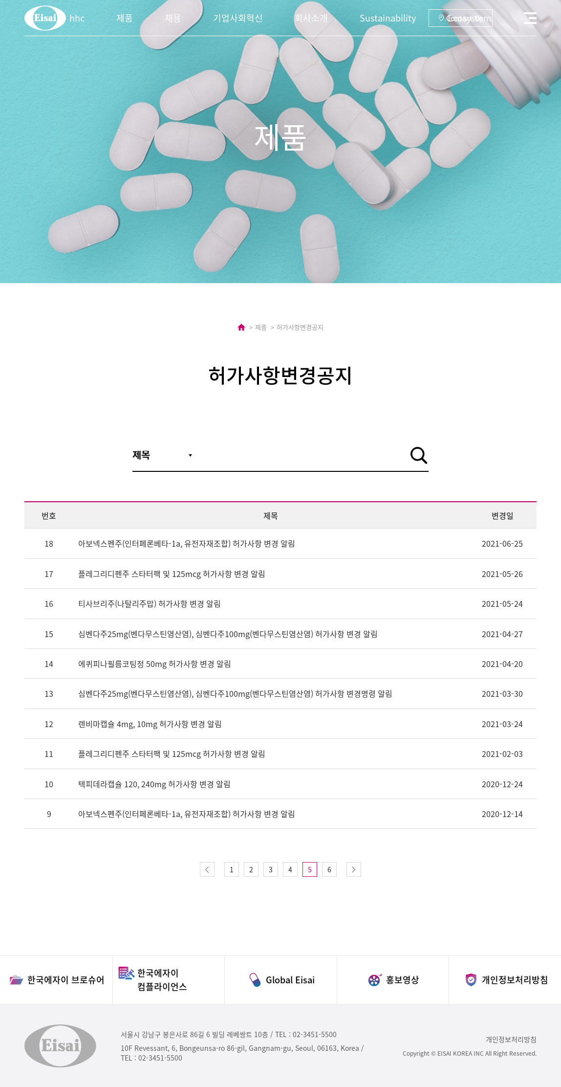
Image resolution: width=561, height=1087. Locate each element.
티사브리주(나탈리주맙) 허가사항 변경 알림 (149, 603)
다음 (353, 869)
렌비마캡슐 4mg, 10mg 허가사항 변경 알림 (150, 723)
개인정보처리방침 (511, 1039)
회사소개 (311, 17)
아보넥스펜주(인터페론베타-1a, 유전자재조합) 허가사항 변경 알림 (186, 543)
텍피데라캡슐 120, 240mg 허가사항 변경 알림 (154, 783)
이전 (207, 869)
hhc (77, 17)
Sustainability (388, 17)
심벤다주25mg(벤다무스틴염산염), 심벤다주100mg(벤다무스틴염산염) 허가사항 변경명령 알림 (235, 693)
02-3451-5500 (315, 1034)
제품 (124, 17)
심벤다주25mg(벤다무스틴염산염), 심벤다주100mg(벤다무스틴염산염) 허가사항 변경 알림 (228, 633)
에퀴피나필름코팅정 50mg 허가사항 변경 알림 (154, 663)
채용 (173, 17)
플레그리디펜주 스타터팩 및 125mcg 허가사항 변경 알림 (171, 573)
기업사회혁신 (238, 17)
